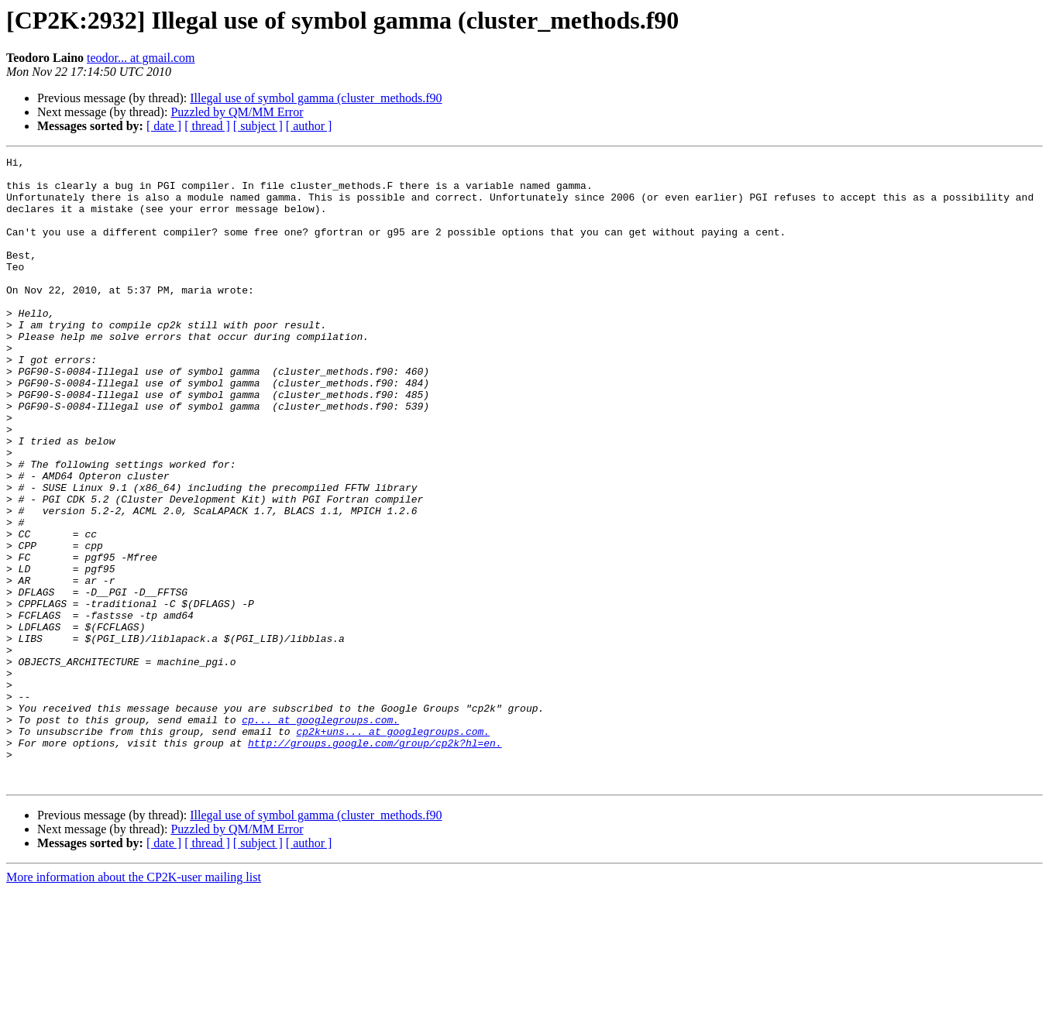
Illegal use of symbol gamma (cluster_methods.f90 (316, 98)
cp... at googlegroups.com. (320, 833)
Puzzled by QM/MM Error (236, 111)
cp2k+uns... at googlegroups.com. (393, 847)
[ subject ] (258, 125)
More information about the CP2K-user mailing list (133, 1002)
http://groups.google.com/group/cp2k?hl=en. (375, 861)
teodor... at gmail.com (141, 57)
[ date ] (163, 125)
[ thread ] (207, 125)
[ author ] (309, 125)
